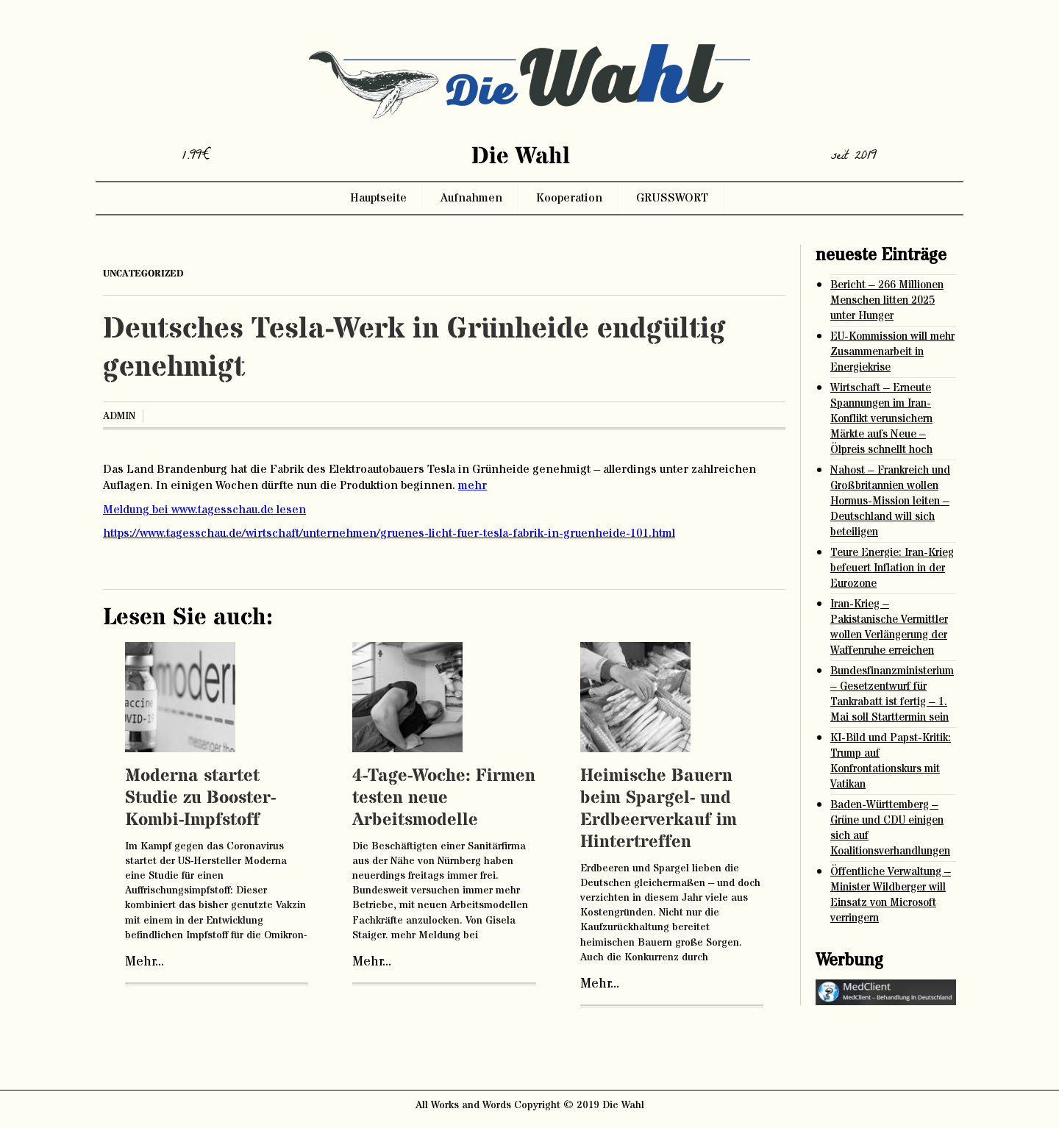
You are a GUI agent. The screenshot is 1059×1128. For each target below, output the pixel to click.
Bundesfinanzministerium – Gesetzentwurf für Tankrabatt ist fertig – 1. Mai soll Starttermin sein (892, 694)
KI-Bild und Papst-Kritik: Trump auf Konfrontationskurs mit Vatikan (890, 761)
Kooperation (569, 198)
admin (119, 416)
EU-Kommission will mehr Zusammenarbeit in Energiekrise (892, 352)
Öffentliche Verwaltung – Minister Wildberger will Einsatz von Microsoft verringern (890, 895)
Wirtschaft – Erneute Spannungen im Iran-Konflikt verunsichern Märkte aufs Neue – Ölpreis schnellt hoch (881, 418)
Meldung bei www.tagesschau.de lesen (204, 509)
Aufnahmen (471, 198)
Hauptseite (378, 198)
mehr (472, 485)
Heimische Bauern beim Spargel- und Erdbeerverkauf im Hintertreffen (658, 809)
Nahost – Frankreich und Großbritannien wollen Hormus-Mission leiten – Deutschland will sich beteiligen (890, 501)
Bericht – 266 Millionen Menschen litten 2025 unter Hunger (887, 300)
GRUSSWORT (672, 198)
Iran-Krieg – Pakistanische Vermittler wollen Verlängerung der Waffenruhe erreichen (889, 627)
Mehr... (144, 962)
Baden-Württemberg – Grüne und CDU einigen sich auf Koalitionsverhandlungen (890, 828)
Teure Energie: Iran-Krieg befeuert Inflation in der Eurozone (892, 568)
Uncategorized (143, 273)
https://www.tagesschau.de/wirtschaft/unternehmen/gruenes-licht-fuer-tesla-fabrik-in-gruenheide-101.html (389, 533)
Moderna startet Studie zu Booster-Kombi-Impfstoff (200, 798)
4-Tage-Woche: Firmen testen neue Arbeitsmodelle (443, 798)
